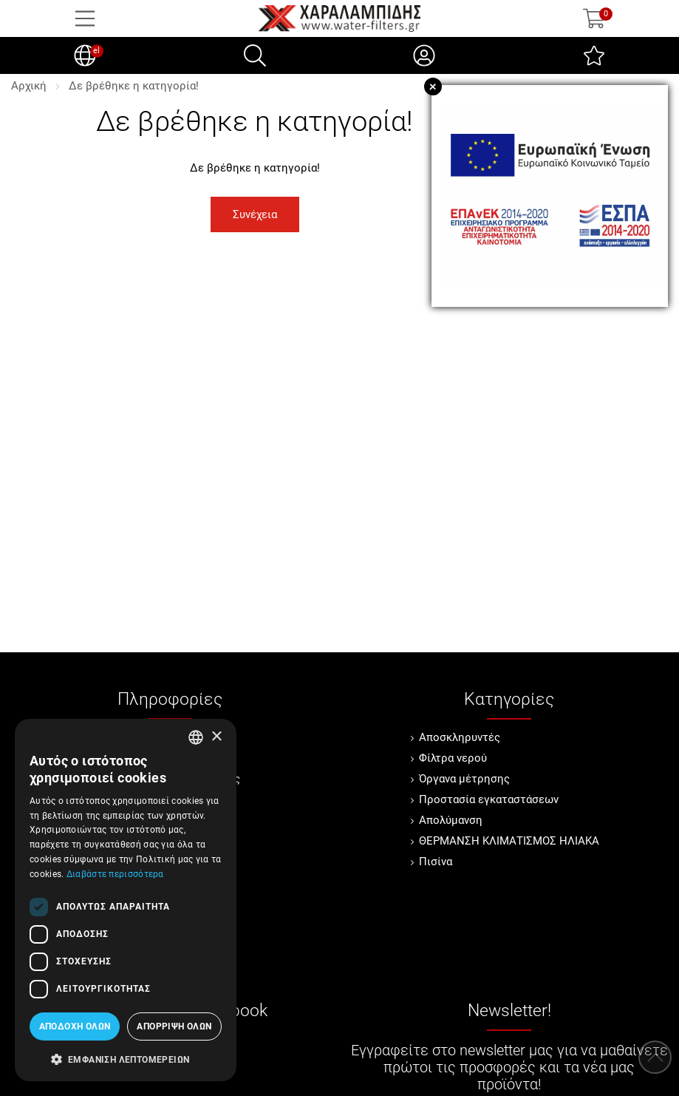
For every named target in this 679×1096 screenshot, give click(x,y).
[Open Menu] (84, 18)
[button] (126, 1058)
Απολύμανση (450, 820)
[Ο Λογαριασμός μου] (424, 55)
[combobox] (195, 737)
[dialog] (125, 900)
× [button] (216, 736)
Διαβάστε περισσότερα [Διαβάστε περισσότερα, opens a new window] (115, 874)
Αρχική (29, 85)
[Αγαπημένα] (594, 55)
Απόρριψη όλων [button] (174, 1026)
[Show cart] (594, 18)
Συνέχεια (255, 214)
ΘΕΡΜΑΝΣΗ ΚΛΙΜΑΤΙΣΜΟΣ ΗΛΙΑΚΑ (509, 841)
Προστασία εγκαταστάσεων (489, 799)
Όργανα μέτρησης (464, 778)
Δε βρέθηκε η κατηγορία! (134, 85)
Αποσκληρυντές (459, 737)
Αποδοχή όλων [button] (75, 1026)
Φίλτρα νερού (453, 758)
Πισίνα (435, 861)
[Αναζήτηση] (254, 55)
